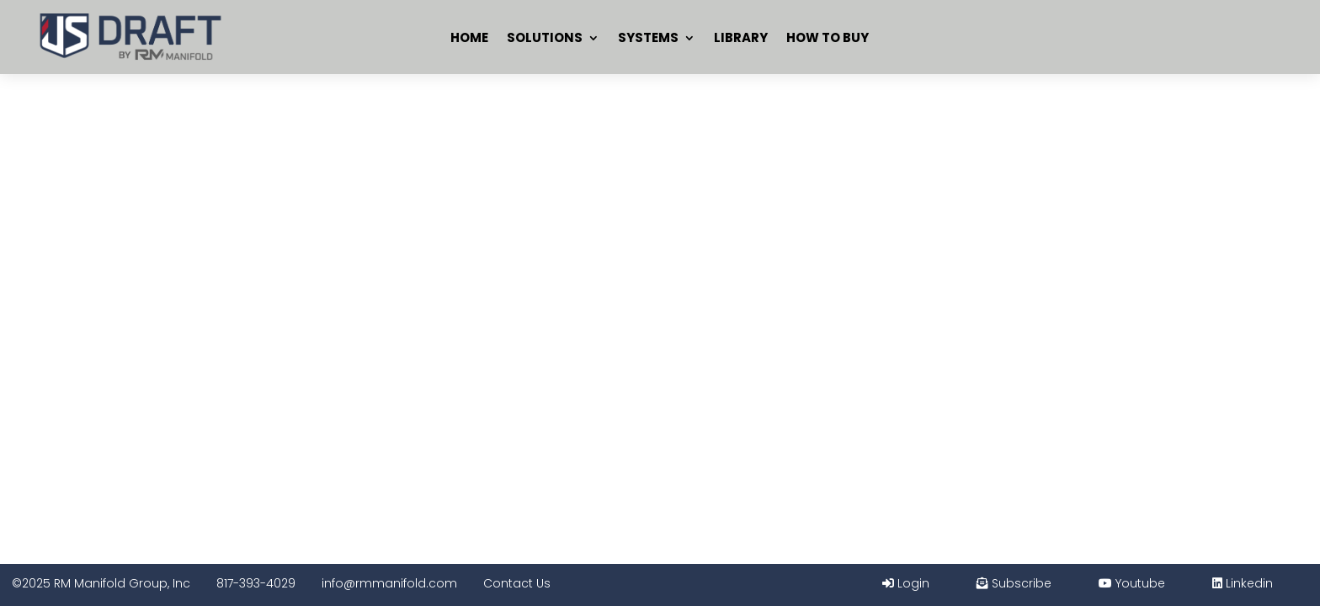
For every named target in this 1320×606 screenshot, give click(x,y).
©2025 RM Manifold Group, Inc (101, 583)
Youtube (1132, 583)
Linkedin (1242, 583)
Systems (648, 37)
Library (741, 37)
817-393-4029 (255, 583)
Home (469, 37)
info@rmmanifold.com (389, 583)
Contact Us (517, 583)
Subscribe (1014, 583)
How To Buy (827, 37)
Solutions (545, 37)
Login (905, 583)
